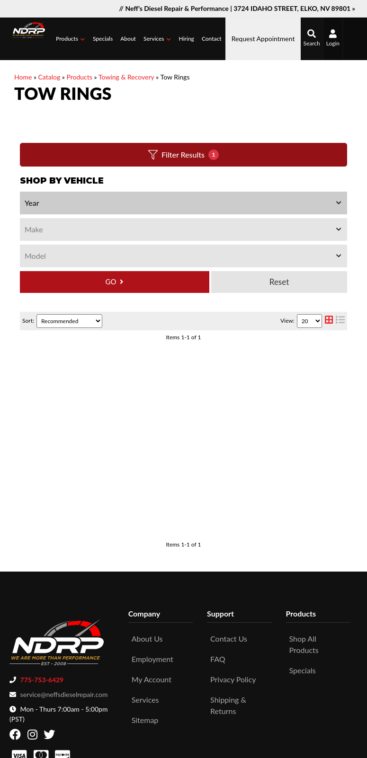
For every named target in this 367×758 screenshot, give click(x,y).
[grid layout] (328, 321)
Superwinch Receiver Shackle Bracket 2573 (170, 362)
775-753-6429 (42, 622)
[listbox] (183, 203)
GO (111, 281)
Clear (279, 282)
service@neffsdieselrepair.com (64, 637)
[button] (70, 39)
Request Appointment (263, 39)
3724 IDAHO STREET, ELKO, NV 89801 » (294, 8)
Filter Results (183, 155)
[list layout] (340, 321)
